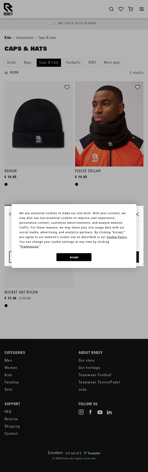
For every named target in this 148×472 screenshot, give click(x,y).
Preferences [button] (30, 246)
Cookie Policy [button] (117, 237)
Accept (74, 257)
